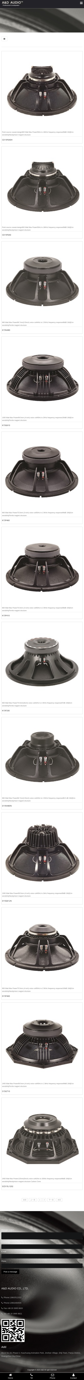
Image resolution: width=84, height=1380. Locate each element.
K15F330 (6, 710)
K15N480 (6, 330)
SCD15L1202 (7, 1186)
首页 (24, 1200)
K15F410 (6, 615)
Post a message (10, 1272)
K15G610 (6, 425)
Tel (31, 1376)
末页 (59, 1200)
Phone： (4, 1261)
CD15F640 (6, 235)
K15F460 (6, 520)
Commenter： (6, 1242)
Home (10, 1376)
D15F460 (6, 996)
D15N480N (7, 805)
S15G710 (6, 1091)
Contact (73, 1376)
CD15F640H (7, 139)
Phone (52, 1376)
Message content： (8, 1230)
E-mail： (4, 1252)
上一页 (32, 1200)
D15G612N (7, 901)
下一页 (51, 1200)
